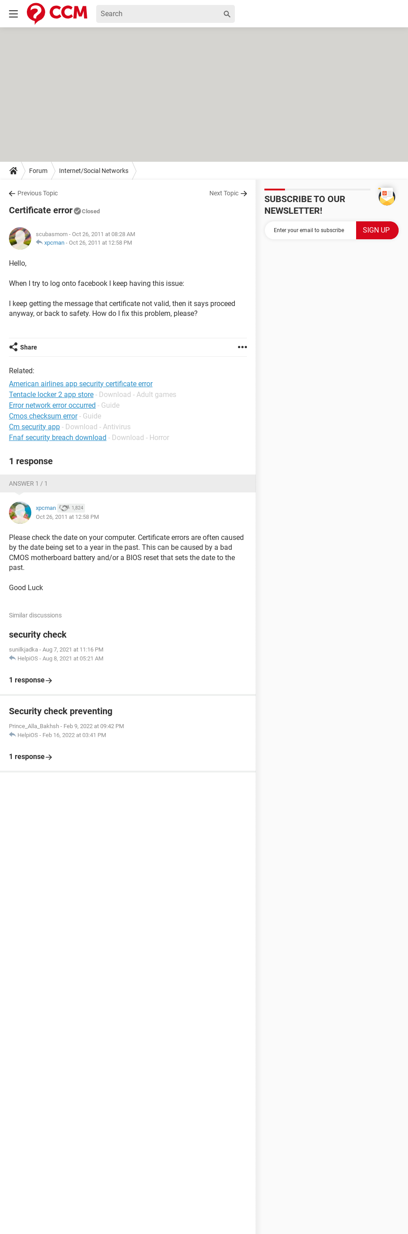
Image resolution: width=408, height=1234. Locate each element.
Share (28, 347)
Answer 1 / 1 (28, 483)
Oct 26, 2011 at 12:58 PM (100, 242)
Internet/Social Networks (93, 170)
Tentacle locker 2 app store (51, 394)
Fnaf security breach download (57, 437)
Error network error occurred (52, 405)
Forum (38, 170)
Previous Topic (37, 193)
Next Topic (223, 193)
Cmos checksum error (43, 416)
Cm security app (34, 427)
